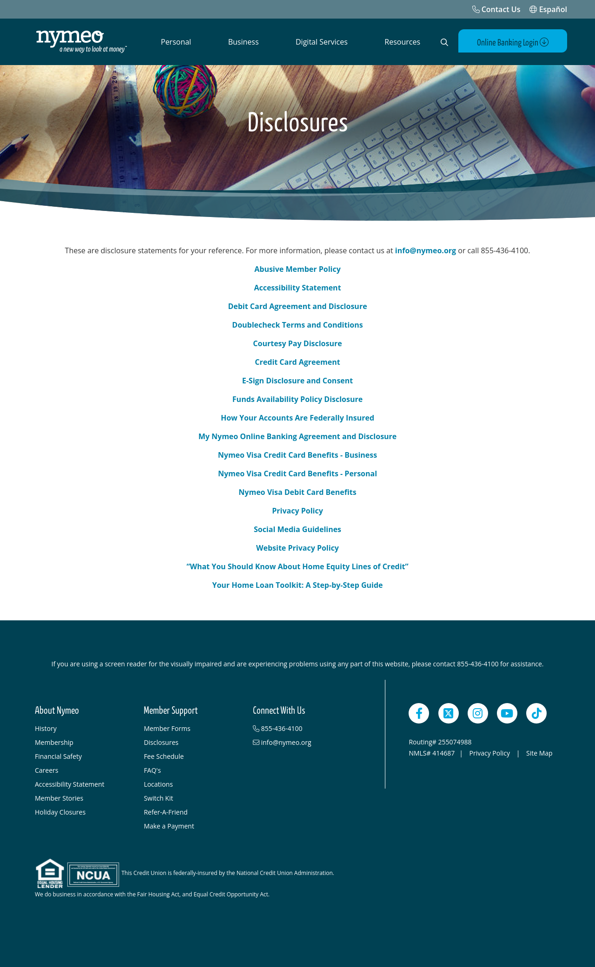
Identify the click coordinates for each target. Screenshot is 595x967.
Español (548, 9)
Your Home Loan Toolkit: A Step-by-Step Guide (297, 585)
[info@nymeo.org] (302, 742)
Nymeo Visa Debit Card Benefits (297, 492)
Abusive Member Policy (297, 269)
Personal (176, 42)
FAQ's (152, 770)
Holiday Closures (60, 812)
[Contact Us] (496, 9)
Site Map (539, 753)
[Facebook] (419, 713)
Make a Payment (169, 826)
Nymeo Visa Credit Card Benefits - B (284, 455)
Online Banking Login (513, 42)
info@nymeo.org (424, 250)
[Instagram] (478, 713)
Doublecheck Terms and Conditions (297, 325)
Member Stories (59, 798)
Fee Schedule (164, 756)
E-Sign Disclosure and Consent (297, 380)
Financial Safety (58, 756)
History (46, 728)
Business (243, 42)
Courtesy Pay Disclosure (297, 343)
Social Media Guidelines (297, 529)
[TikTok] (536, 713)
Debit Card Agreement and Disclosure (297, 306)
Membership (54, 742)
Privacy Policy (297, 511)
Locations (158, 784)
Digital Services (322, 42)
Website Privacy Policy (297, 548)
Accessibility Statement (297, 288)
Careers (46, 770)
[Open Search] (444, 42)
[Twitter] (448, 713)
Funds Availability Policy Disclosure (297, 399)
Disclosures (161, 742)
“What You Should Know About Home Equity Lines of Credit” (297, 566)
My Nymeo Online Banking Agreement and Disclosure (297, 436)
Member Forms (167, 728)
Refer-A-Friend (165, 812)
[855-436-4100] (302, 728)
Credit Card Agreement (297, 362)
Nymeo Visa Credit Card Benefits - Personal (297, 473)
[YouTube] (507, 713)
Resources (402, 42)
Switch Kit (158, 798)
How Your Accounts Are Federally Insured (297, 418)
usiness (363, 455)
